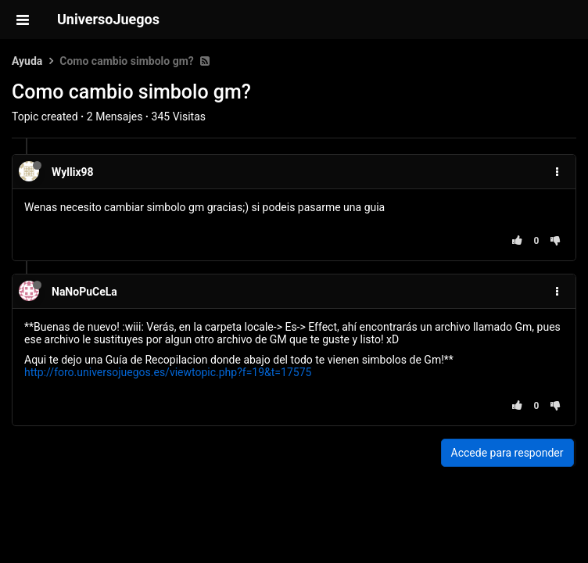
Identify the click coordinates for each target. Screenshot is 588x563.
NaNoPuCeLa (84, 291)
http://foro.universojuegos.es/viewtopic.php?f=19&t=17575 (167, 372)
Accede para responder (507, 452)
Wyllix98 (73, 172)
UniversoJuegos (108, 19)
